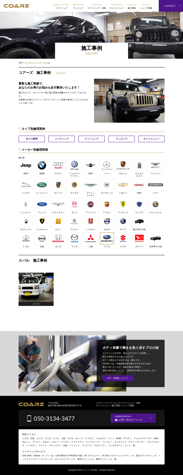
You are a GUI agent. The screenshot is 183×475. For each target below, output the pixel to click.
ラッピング (115, 403)
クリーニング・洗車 (131, 403)
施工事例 (116, 405)
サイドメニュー (103, 405)
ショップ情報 (128, 405)
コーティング (102, 403)
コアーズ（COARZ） (90, 470)
